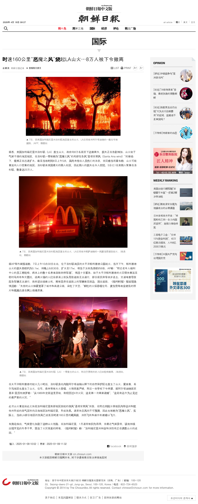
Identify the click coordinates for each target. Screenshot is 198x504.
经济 (104, 28)
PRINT (126, 68)
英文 (185, 22)
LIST (115, 68)
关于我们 (50, 497)
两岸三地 (77, 28)
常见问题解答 (65, 497)
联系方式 (82, 497)
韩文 (178, 22)
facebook (114, 446)
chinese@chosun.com (135, 487)
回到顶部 (130, 446)
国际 (92, 28)
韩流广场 (130, 28)
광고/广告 (95, 497)
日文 (193, 22)
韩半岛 (62, 28)
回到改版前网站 (113, 497)
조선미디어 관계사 (180, 498)
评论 (115, 28)
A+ (135, 68)
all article (167, 22)
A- (141, 68)
